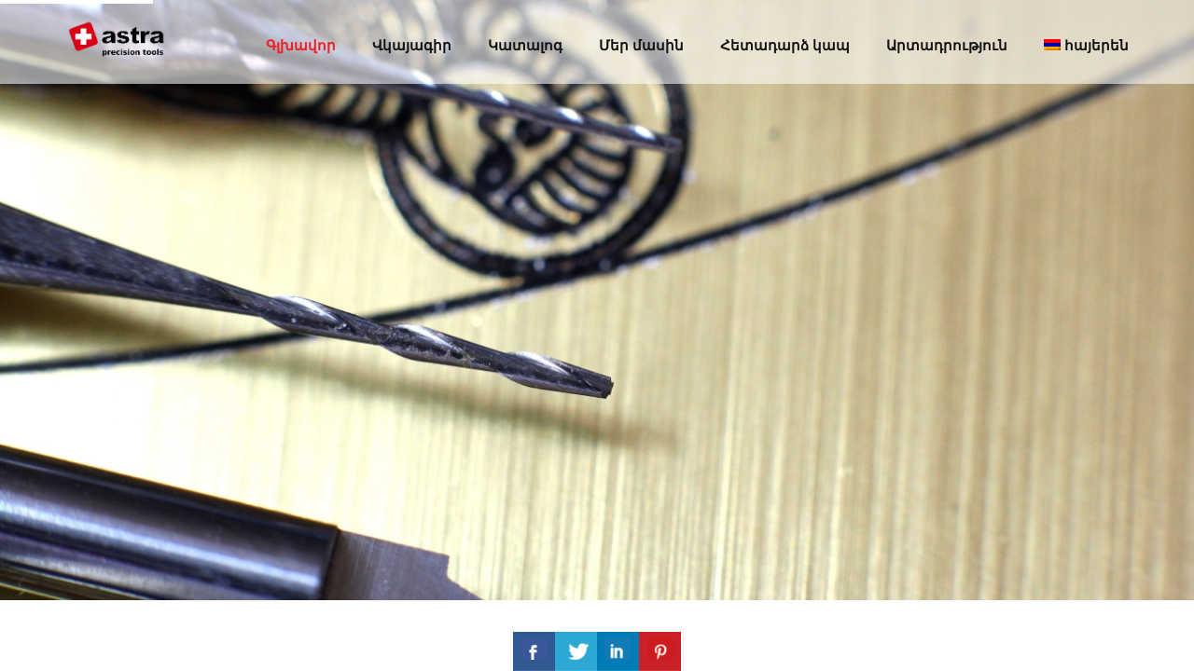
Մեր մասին (641, 44)
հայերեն (1086, 44)
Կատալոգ (525, 44)
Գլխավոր (301, 44)
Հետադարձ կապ (785, 44)
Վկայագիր (411, 44)
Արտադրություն (946, 44)
